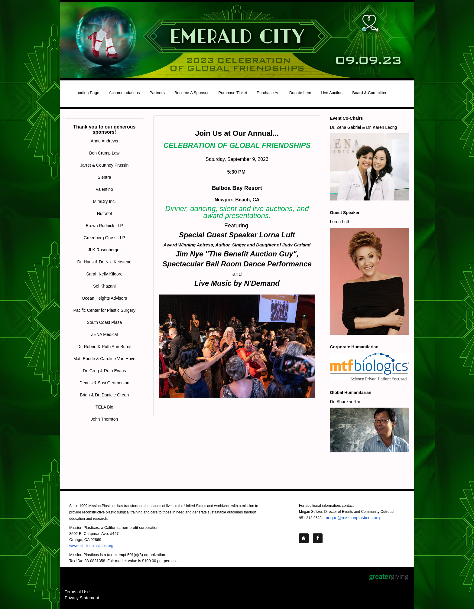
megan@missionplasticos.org (352, 517)
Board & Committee (369, 92)
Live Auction (332, 92)
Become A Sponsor (191, 92)
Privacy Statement (82, 597)
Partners (157, 92)
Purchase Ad (268, 92)
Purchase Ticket (232, 92)
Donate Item (300, 92)
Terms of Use (77, 591)
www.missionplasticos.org (91, 545)
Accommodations (124, 92)
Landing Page (86, 92)
